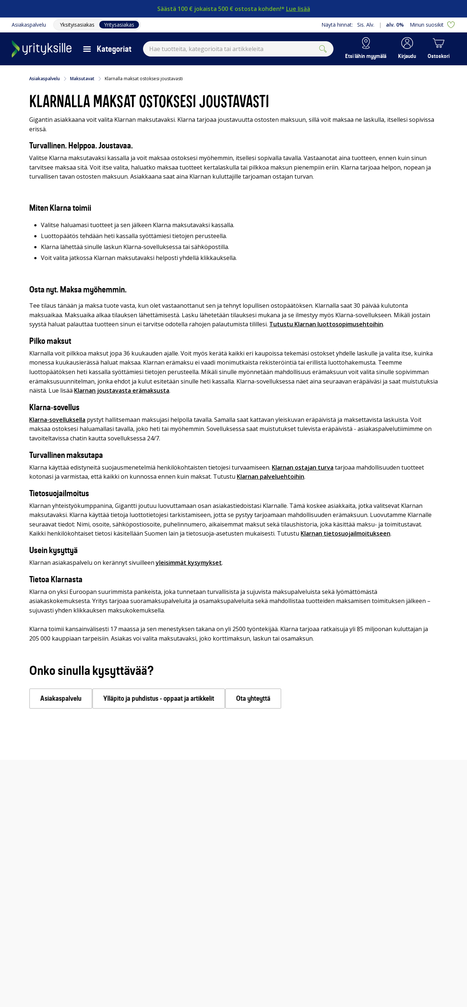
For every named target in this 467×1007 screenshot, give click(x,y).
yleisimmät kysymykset (189, 563)
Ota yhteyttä (253, 698)
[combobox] (238, 49)
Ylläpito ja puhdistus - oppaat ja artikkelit (158, 698)
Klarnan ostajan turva (302, 467)
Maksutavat (82, 79)
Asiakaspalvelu (29, 24)
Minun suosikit (432, 24)
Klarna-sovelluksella (57, 420)
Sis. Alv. (365, 24)
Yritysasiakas (119, 24)
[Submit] (323, 48)
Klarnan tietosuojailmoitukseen (345, 533)
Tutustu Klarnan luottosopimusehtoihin (326, 324)
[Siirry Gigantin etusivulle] (42, 49)
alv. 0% (395, 24)
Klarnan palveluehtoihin (270, 477)
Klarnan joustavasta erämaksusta (121, 390)
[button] (407, 49)
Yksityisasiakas (77, 24)
